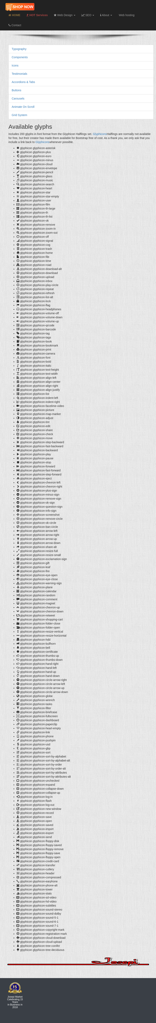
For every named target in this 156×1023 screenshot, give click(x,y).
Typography (19, 49)
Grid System (19, 115)
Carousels (18, 98)
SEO (87, 15)
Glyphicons (100, 134)
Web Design (64, 15)
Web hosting (126, 15)
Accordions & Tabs (23, 82)
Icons (15, 65)
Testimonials (19, 73)
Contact (14, 25)
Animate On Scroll (23, 106)
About (106, 15)
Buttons (16, 90)
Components (20, 57)
